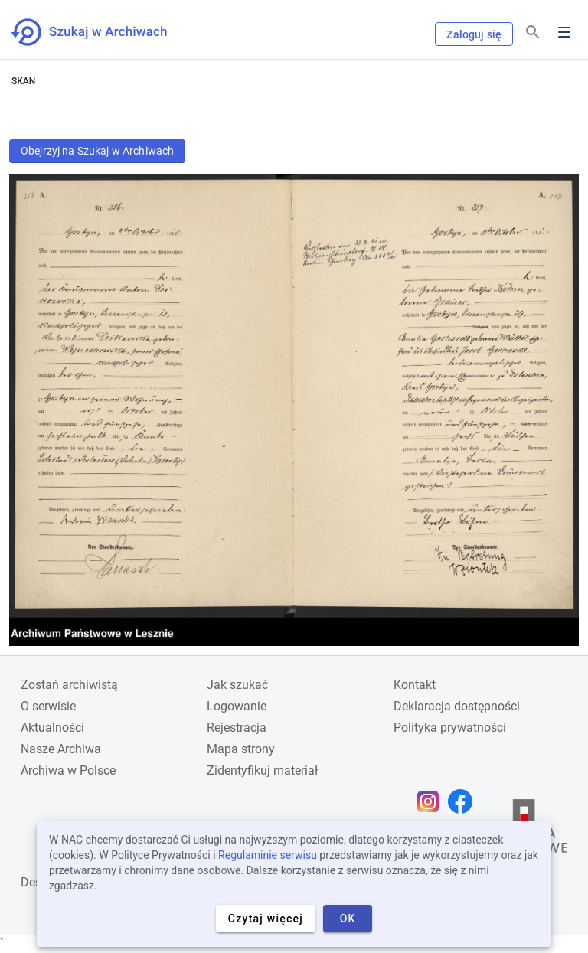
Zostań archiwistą (69, 684)
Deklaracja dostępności (457, 706)
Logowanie (236, 706)
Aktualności (52, 727)
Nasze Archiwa (61, 749)
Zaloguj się (473, 34)
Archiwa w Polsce (68, 770)
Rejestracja (236, 727)
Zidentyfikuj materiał (262, 770)
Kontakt (415, 684)
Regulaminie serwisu (267, 855)
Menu (564, 32)
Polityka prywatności (450, 727)
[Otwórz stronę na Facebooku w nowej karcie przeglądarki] (464, 801)
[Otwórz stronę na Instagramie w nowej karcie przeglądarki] (432, 801)
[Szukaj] (533, 32)
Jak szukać (237, 684)
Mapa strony (241, 749)
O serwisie (48, 706)
